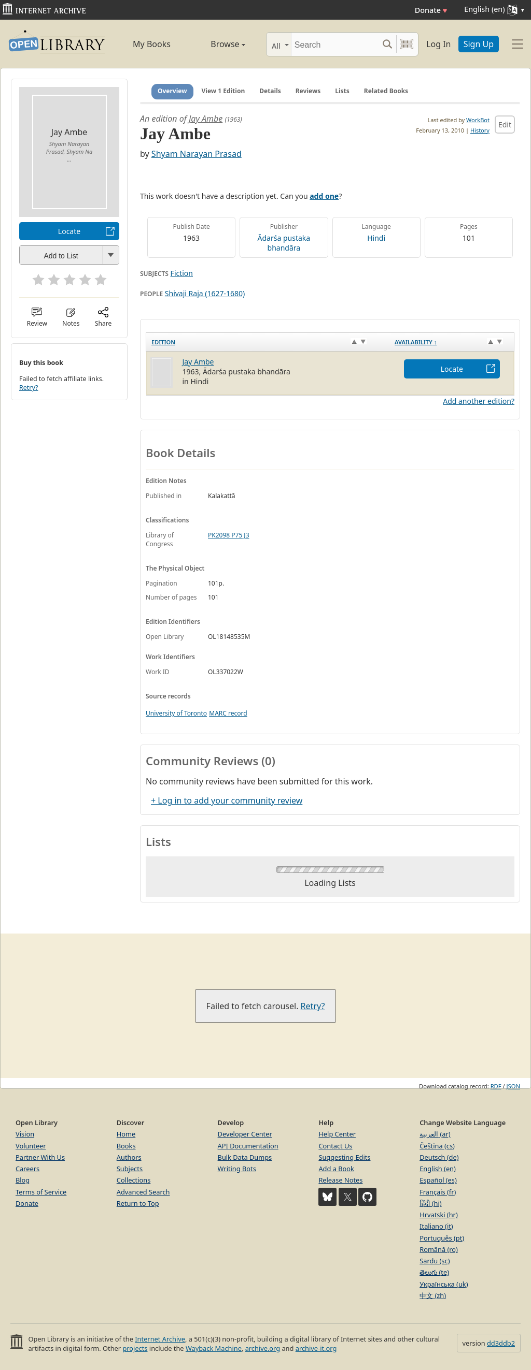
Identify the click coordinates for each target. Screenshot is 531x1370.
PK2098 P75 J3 (228, 535)
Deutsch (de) (439, 1157)
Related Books (386, 90)
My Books (152, 44)
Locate (69, 231)
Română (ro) (439, 1249)
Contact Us (335, 1145)
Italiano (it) (436, 1226)
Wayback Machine (214, 1348)
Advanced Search (143, 1192)
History (480, 130)
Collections (134, 1180)
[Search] (334, 44)
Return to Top (138, 1203)
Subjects (130, 1168)
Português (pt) (442, 1238)
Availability (416, 342)
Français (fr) (438, 1192)
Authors (129, 1157)
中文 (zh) (433, 1295)
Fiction (182, 273)
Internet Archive (160, 1339)
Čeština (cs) (437, 1145)
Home (126, 1134)
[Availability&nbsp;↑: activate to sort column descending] (451, 341)
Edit (504, 124)
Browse (217, 44)
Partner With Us (40, 1157)
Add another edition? (478, 401)
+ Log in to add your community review (226, 800)
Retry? (28, 387)
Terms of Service (41, 1192)
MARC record (228, 713)
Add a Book (336, 1168)
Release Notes (340, 1180)
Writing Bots (237, 1168)
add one (324, 196)
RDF (496, 1086)
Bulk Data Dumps (245, 1157)
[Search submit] (387, 44)
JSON (513, 1086)
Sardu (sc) (435, 1260)
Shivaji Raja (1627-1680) (205, 293)
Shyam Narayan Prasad (196, 153)
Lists (342, 90)
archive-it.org (316, 1348)
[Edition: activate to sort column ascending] (268, 341)
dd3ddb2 (501, 1343)
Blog (23, 1180)
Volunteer (31, 1145)
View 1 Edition (223, 90)
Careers (27, 1168)
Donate (431, 10)
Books (126, 1145)
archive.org (262, 1348)
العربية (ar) (435, 1134)
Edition (163, 342)
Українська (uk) (444, 1284)
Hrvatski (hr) (439, 1214)
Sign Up (479, 44)
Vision (25, 1134)
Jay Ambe (205, 118)
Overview (172, 90)
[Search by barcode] (406, 44)
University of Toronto (176, 713)
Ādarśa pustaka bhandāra (284, 243)
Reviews (308, 90)
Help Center (337, 1134)
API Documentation (248, 1145)
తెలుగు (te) (434, 1272)
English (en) (438, 1168)
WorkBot (478, 120)
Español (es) (438, 1180)
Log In (438, 44)
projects (134, 1348)
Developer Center (245, 1134)
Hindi (376, 238)
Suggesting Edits (344, 1157)
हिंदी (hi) (430, 1203)
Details (270, 90)
